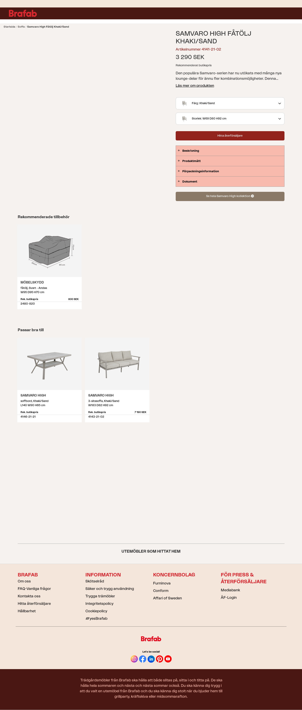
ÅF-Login (229, 597)
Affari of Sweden (167, 598)
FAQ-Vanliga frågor (34, 589)
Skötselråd (94, 581)
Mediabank (230, 590)
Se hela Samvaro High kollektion (230, 196)
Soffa (21, 26)
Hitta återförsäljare (230, 135)
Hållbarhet (27, 611)
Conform (160, 591)
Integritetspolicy (99, 603)
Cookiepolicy (96, 611)
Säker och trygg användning (109, 589)
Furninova (162, 583)
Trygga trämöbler (100, 596)
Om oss (24, 581)
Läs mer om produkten (195, 85)
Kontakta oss (29, 596)
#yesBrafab (96, 618)
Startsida (9, 26)
